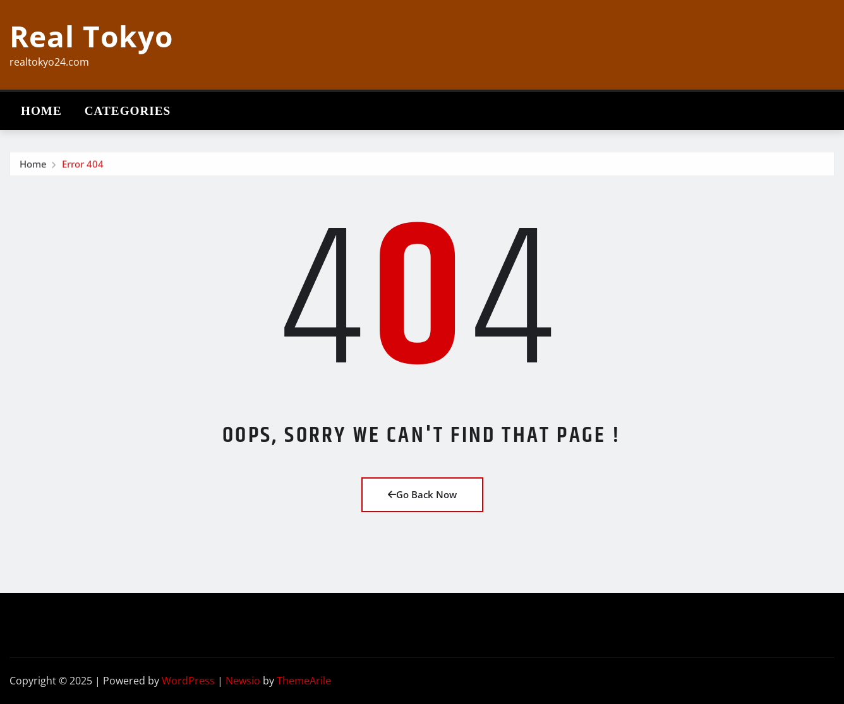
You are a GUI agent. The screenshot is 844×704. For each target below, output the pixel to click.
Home (41, 110)
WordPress (188, 681)
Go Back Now (422, 494)
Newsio (243, 681)
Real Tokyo (91, 36)
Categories (128, 110)
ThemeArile (304, 681)
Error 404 (83, 166)
